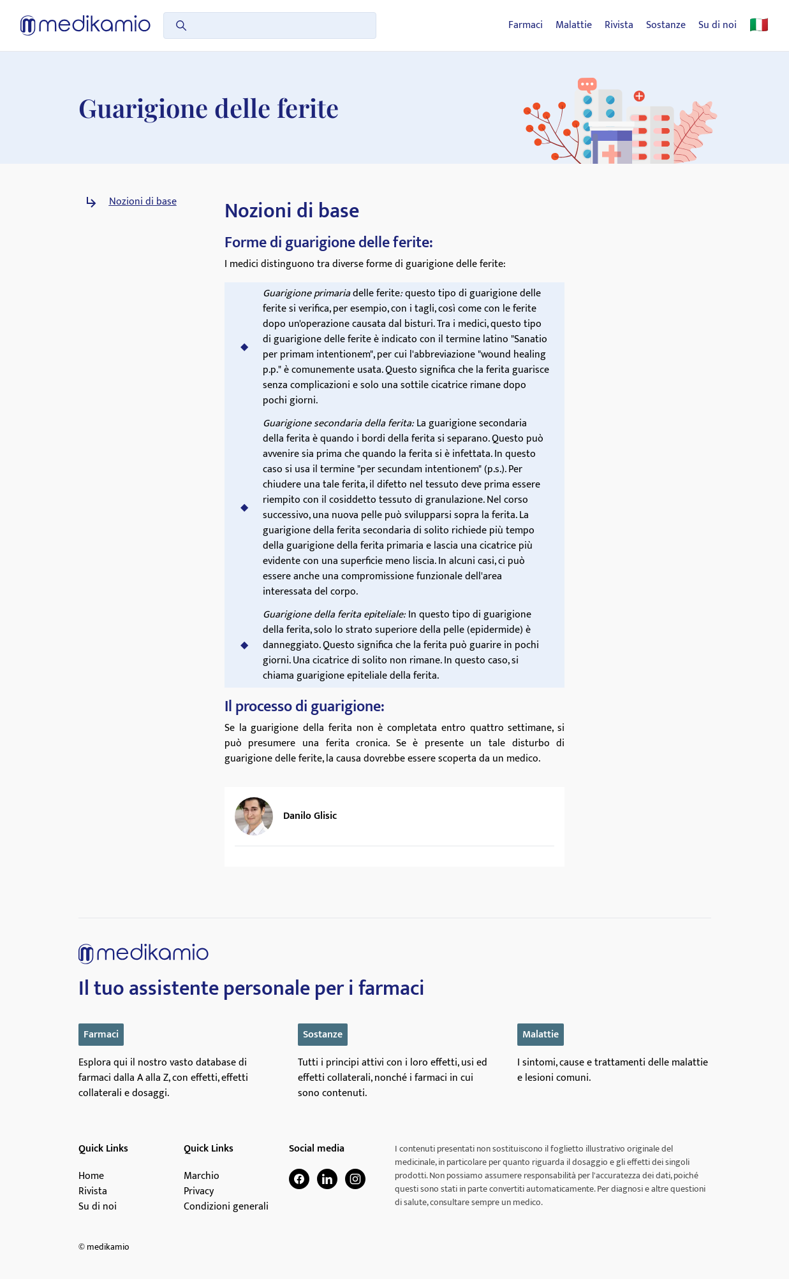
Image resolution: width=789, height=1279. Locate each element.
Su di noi (717, 25)
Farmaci (525, 25)
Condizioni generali (226, 1207)
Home (91, 1176)
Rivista (619, 25)
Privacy (199, 1191)
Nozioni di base (143, 202)
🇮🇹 (759, 25)
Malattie (574, 25)
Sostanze (666, 25)
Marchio (201, 1176)
